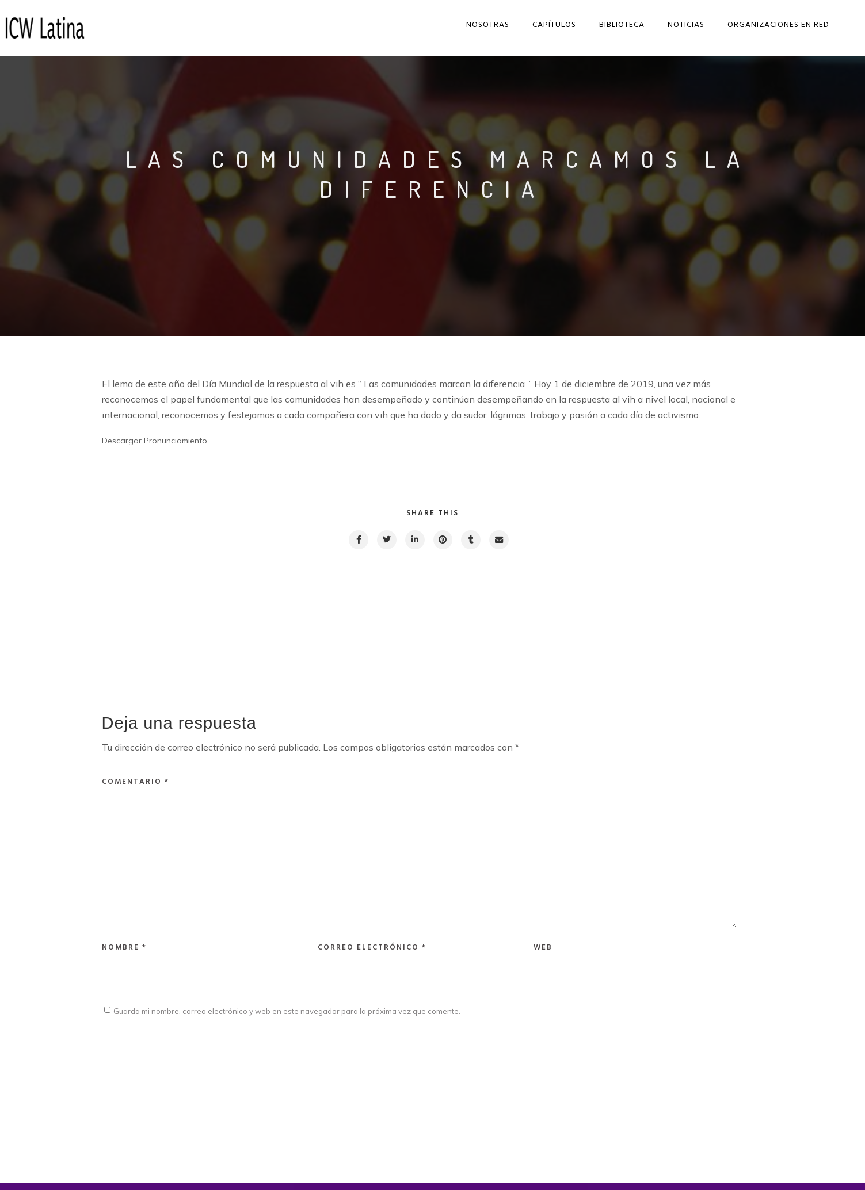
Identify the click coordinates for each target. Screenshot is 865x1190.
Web (543, 954)
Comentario (135, 782)
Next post (718, 617)
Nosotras (483, 25)
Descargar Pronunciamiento (154, 440)
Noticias (681, 25)
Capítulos (549, 25)
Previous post (154, 617)
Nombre (124, 954)
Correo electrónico (372, 954)
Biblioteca (617, 25)
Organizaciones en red (774, 25)
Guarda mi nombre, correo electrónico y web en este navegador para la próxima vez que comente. (286, 1018)
